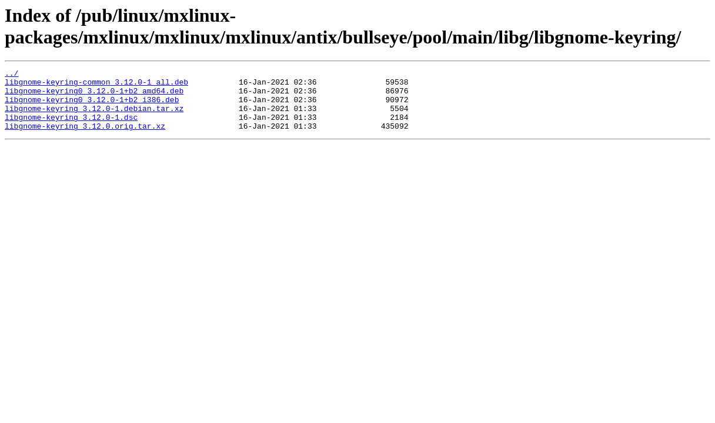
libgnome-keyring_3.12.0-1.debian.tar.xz (94, 117)
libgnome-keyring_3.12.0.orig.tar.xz (85, 138)
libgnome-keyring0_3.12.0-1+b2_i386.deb (92, 106)
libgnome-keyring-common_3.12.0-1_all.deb (96, 85)
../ (11, 74)
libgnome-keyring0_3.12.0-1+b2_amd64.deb (94, 95)
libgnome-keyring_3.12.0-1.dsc (71, 127)
